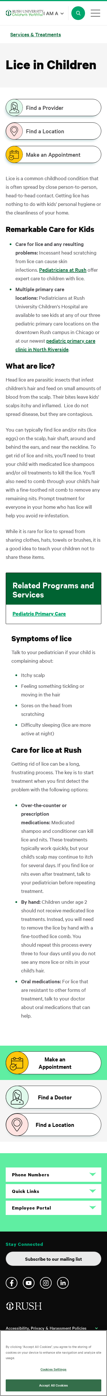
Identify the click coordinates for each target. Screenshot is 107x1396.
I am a (50, 13)
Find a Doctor (55, 1097)
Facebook (11, 1283)
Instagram (46, 1283)
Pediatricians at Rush (62, 269)
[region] (53, 1363)
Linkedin (63, 1283)
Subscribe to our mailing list (53, 1259)
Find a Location (45, 131)
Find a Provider (44, 107)
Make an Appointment (53, 154)
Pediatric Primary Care (39, 614)
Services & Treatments (35, 34)
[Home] (24, 1308)
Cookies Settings (53, 1369)
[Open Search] (78, 13)
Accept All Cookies (53, 1385)
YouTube (29, 1283)
